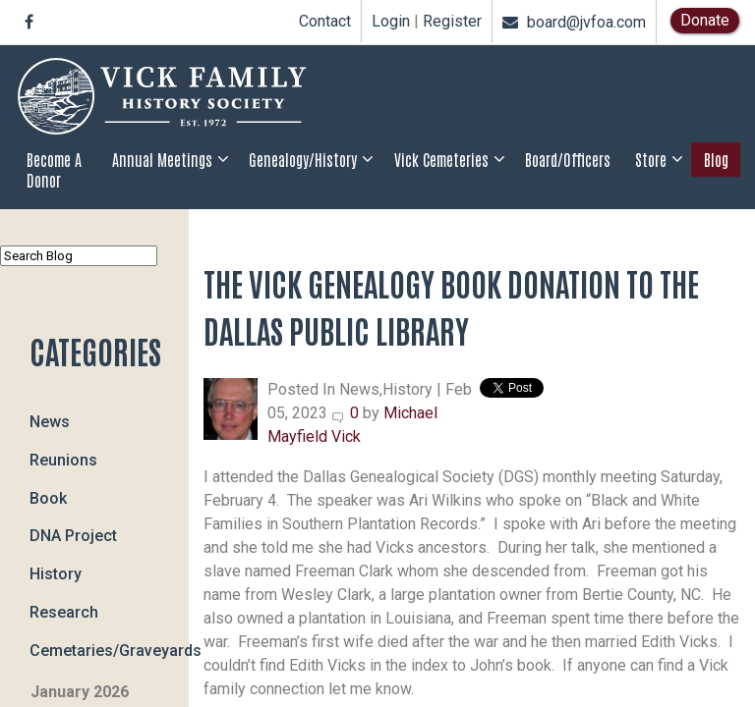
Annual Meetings (162, 159)
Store (651, 159)
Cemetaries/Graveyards (109, 649)
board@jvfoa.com (574, 22)
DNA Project (73, 535)
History (55, 574)
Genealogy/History (303, 159)
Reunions (63, 459)
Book (48, 497)
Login (391, 21)
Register (452, 21)
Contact (325, 21)
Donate (704, 20)
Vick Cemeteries (441, 159)
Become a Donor (54, 169)
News (49, 421)
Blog (716, 159)
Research (63, 611)
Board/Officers (567, 159)
